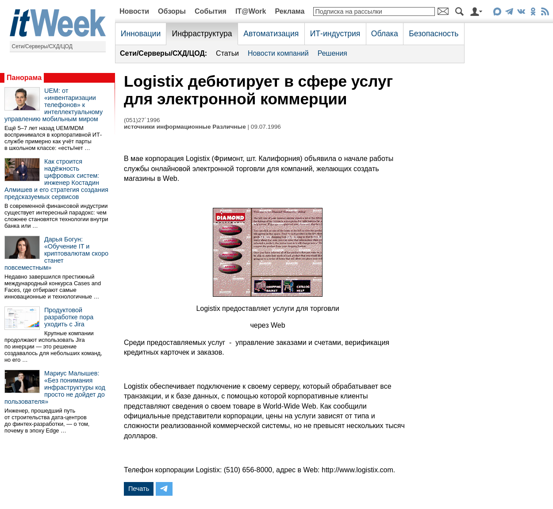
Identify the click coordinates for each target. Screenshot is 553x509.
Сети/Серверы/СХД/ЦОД (42, 46)
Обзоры (172, 11)
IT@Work (250, 11)
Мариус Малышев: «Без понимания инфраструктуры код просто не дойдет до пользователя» (54, 387)
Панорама (24, 77)
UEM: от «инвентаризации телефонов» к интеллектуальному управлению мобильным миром (53, 104)
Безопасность (433, 33)
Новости (134, 11)
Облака (384, 33)
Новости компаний (278, 53)
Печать (138, 488)
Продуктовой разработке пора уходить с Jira (68, 317)
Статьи (227, 53)
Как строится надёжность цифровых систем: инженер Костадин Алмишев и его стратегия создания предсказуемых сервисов (56, 179)
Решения (332, 53)
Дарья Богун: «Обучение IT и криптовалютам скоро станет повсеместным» (56, 253)
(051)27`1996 (142, 120)
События (211, 11)
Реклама (289, 11)
